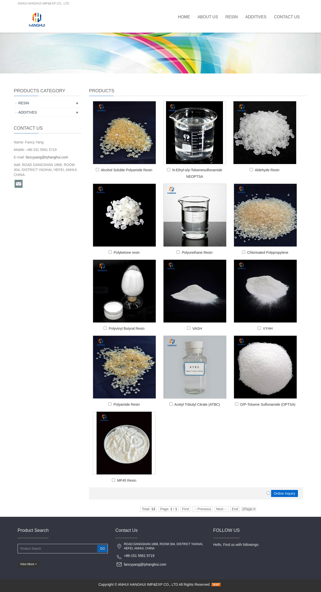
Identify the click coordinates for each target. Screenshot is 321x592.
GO (102, 548)
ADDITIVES (255, 17)
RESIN (231, 17)
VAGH (197, 328)
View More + (28, 564)
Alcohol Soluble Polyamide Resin (126, 170)
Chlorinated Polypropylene (267, 252)
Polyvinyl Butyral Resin (126, 328)
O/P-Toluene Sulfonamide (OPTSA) (267, 404)
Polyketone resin (127, 252)
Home (184, 17)
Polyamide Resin (127, 404)
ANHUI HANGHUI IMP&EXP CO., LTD (148, 584)
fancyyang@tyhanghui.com (47, 157)
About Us (208, 17)
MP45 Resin (126, 480)
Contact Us (287, 17)
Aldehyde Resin (267, 170)
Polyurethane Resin (197, 252)
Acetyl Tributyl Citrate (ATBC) (197, 404)
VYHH (268, 328)
